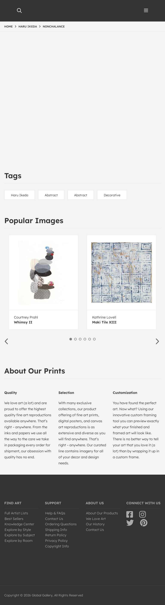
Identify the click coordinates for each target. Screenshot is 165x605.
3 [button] (80, 339)
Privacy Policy (56, 540)
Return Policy (55, 535)
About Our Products (102, 513)
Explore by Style (18, 529)
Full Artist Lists (16, 513)
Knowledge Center (19, 524)
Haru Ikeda (19, 195)
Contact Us (54, 519)
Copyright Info (57, 546)
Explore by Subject (20, 535)
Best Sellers (14, 519)
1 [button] (70, 339)
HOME (8, 26)
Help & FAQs (55, 513)
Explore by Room (19, 540)
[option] (43, 282)
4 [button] (85, 339)
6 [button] (94, 339)
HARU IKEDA (27, 26)
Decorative (112, 195)
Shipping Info (56, 529)
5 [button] (89, 339)
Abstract (51, 195)
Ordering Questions (61, 524)
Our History (95, 524)
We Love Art (96, 519)
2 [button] (75, 339)
